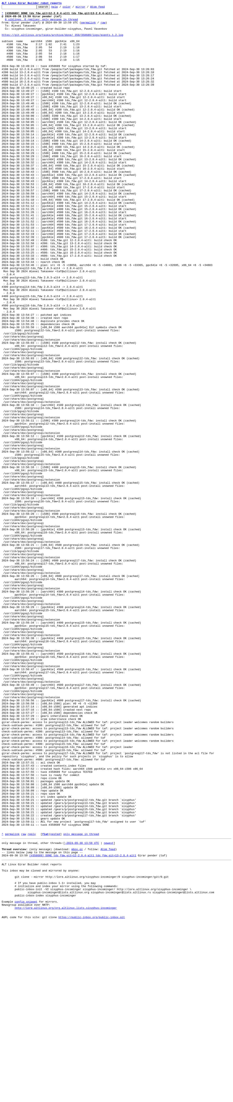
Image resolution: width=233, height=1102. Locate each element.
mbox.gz (77, 1017)
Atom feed (104, 8)
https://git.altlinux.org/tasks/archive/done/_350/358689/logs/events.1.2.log (62, 41)
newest (108, 1009)
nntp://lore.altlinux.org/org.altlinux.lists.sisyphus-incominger (66, 1086)
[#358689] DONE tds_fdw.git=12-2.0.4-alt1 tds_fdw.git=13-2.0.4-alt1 (82, 1024)
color (73, 8)
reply (32, 1000)
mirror (87, 8)
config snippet (26, 1079)
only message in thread (81, 1000)
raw (103, 26)
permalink (88, 26)
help (61, 8)
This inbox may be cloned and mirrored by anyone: (40, 1041)
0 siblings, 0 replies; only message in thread (41, 22)
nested (55, 1000)
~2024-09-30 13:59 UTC (82, 1009)
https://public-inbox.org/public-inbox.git (91, 1097)
